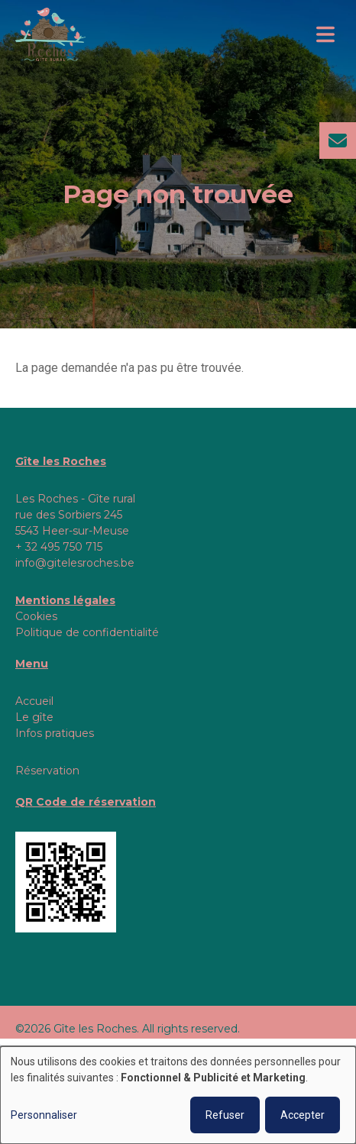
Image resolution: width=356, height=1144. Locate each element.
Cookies (36, 616)
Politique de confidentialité (87, 632)
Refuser (225, 1115)
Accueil (34, 701)
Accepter (302, 1115)
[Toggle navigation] (325, 34)
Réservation (47, 770)
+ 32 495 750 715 (58, 547)
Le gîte (34, 717)
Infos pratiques (54, 733)
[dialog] (178, 1095)
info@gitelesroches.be (74, 563)
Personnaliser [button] (44, 1115)
